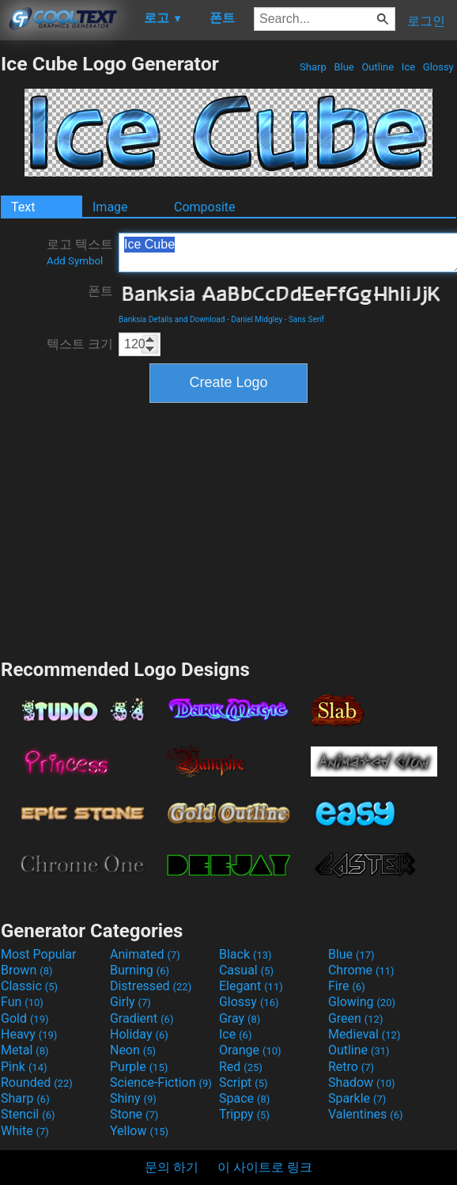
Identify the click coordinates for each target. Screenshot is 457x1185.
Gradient (141, 1018)
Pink (24, 1066)
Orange (250, 1050)
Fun (22, 1001)
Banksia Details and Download (172, 319)
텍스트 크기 (80, 343)
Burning (139, 970)
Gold (25, 1018)
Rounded (37, 1082)
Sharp (313, 67)
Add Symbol (75, 261)
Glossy (438, 67)
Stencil (28, 1114)
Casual (246, 970)
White (25, 1130)
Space (244, 1098)
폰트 (100, 290)
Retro (351, 1066)
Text (23, 207)
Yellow (139, 1130)
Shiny (133, 1098)
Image (110, 207)
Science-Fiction (161, 1082)
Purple (139, 1066)
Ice (408, 67)
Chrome (361, 970)
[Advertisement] (228, 529)
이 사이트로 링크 (264, 1167)
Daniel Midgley (256, 319)
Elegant (251, 985)
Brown (26, 970)
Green (355, 1018)
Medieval (364, 1034)
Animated (145, 954)
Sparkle (357, 1098)
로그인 (426, 20)
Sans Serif (306, 319)
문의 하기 (171, 1167)
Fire (346, 985)
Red (240, 1066)
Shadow (361, 1082)
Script (243, 1082)
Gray (239, 1018)
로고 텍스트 (80, 252)
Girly (130, 1001)
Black (245, 954)
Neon (133, 1050)
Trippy (244, 1114)
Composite (205, 207)
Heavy (29, 1034)
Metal (25, 1050)
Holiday (139, 1034)
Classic (29, 985)
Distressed (150, 985)
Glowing (361, 1001)
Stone (134, 1114)
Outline (377, 67)
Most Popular (39, 954)
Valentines (365, 1114)
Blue (344, 67)
